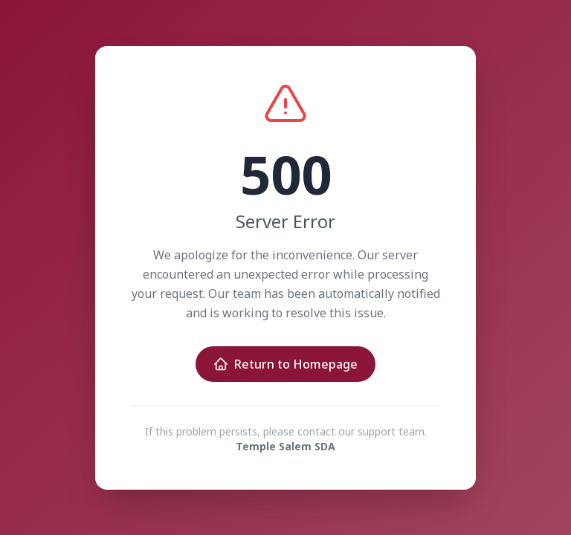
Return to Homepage (285, 364)
